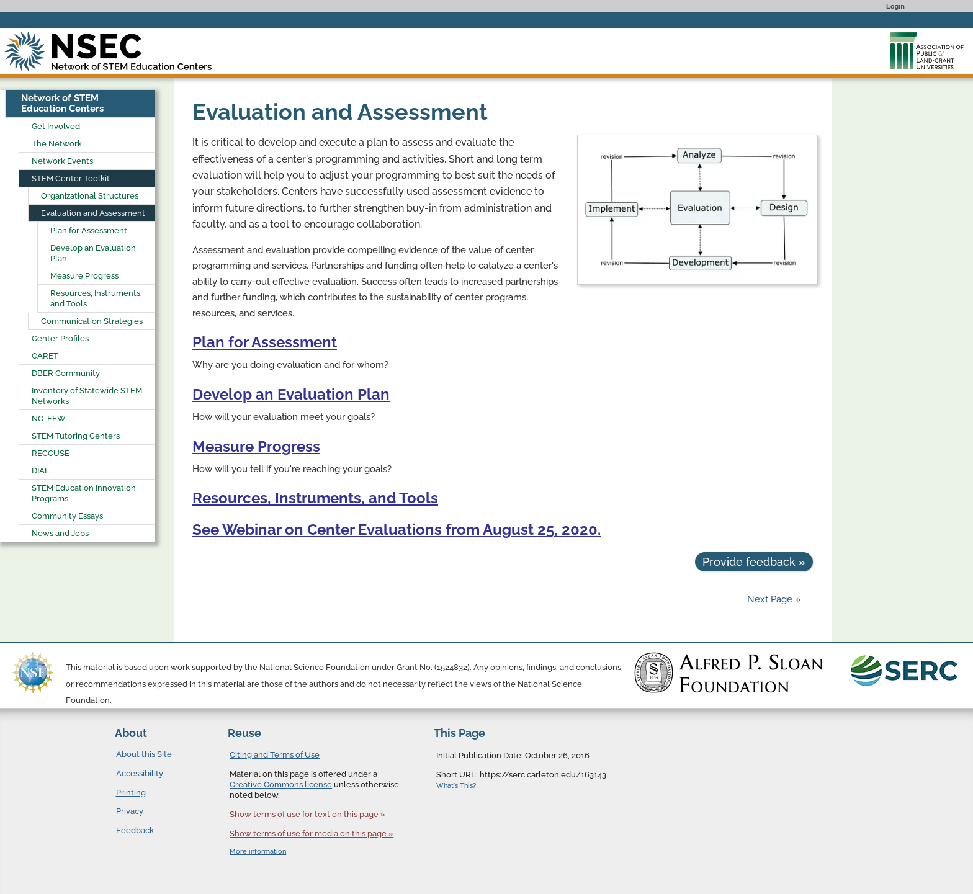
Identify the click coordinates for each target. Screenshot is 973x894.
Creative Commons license (281, 784)
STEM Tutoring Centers (76, 435)
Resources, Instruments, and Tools (315, 498)
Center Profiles (60, 338)
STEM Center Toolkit (71, 178)
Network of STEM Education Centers (62, 103)
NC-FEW (49, 418)
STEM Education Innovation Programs (84, 493)
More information (258, 851)
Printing (131, 792)
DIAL (41, 470)
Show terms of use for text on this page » (307, 814)
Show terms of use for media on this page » (311, 833)
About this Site (144, 754)
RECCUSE (51, 453)
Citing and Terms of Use (275, 754)
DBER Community (66, 373)
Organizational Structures (89, 195)
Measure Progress (256, 446)
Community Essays (67, 516)
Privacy (129, 811)
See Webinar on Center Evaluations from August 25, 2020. (396, 530)
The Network (57, 143)
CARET (45, 355)
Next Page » (772, 599)
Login (895, 6)
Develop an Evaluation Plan (291, 394)
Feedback (135, 830)
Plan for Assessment (264, 342)
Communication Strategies (92, 321)
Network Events (62, 161)
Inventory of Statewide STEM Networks (87, 396)
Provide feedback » (753, 561)
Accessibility (139, 773)
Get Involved (56, 126)
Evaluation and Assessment (93, 213)
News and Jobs (60, 533)
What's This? (456, 786)
